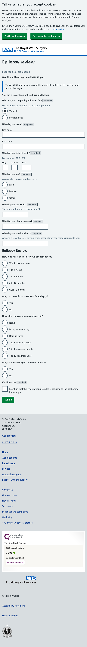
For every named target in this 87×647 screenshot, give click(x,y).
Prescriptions (8, 463)
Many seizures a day (19, 329)
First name (7, 130)
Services (6, 468)
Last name (7, 141)
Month (14, 162)
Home (5, 452)
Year (24, 162)
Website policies (10, 615)
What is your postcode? (20, 204)
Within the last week (19, 263)
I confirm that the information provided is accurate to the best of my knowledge (43, 391)
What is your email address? (22, 233)
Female (13, 191)
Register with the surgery (14, 479)
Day (4, 162)
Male (11, 184)
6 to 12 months (16, 283)
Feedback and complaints (15, 511)
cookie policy (57, 29)
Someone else (16, 117)
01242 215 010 (9, 442)
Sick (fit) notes (9, 500)
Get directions (9, 435)
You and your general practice (17, 522)
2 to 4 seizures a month (21, 349)
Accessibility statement (13, 605)
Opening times (9, 495)
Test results (7, 506)
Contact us (7, 489)
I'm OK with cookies (15, 36)
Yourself (13, 111)
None (12, 322)
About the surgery (11, 474)
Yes (11, 303)
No (10, 309)
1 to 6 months (16, 276)
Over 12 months (17, 289)
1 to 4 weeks (15, 270)
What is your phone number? (22, 221)
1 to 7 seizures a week (20, 342)
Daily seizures (16, 336)
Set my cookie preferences (46, 36)
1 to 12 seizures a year (20, 355)
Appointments (9, 457)
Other (12, 198)
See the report (14, 562)
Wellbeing (7, 517)
